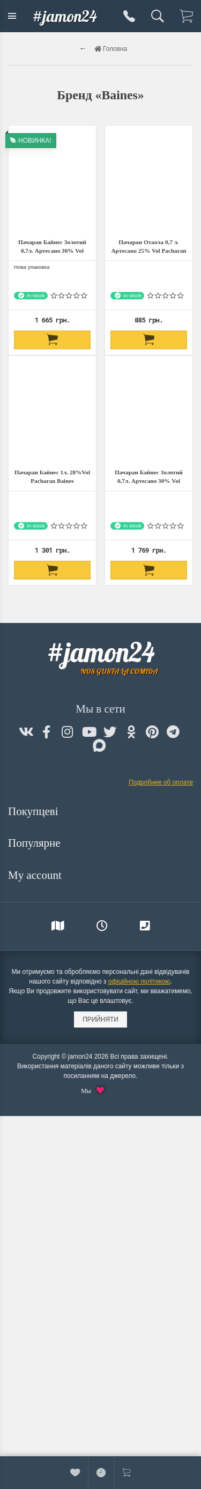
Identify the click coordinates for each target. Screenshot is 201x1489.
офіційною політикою (139, 981)
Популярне (35, 843)
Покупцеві (34, 811)
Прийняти (100, 1019)
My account (36, 875)
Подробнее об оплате (161, 782)
